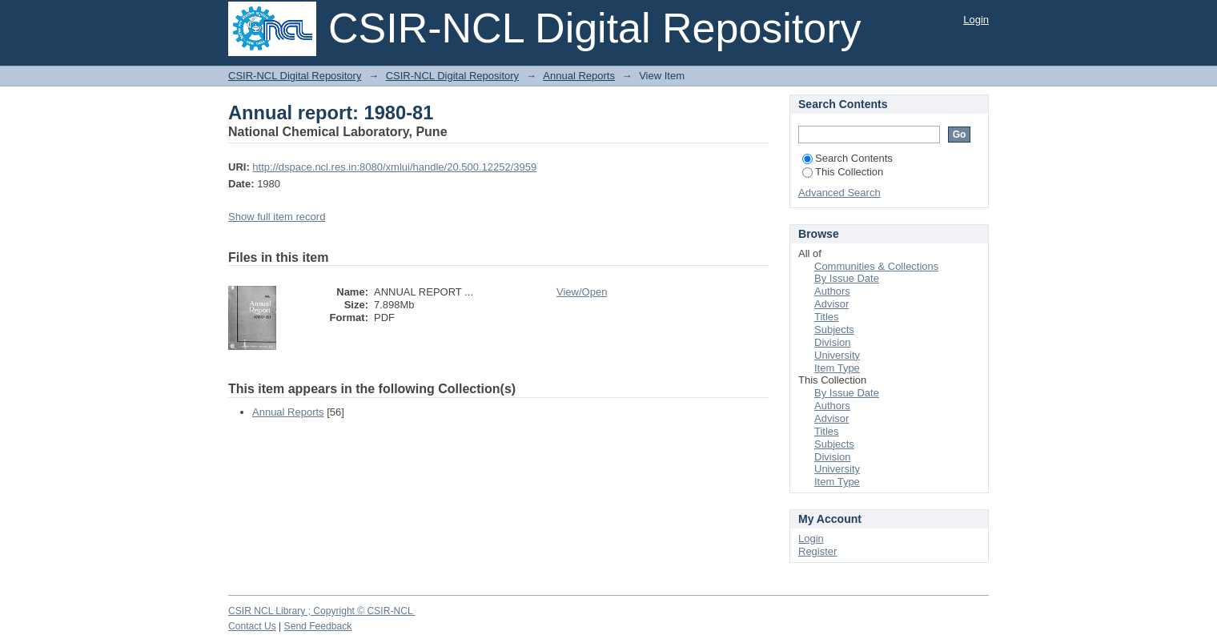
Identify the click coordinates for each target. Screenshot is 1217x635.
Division (832, 342)
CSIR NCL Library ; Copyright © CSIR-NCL (322, 611)
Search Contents (847, 158)
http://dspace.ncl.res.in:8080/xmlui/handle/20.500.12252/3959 (394, 167)
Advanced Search (839, 193)
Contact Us (252, 626)
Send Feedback (318, 626)
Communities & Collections (876, 266)
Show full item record (276, 217)
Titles (826, 317)
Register (817, 551)
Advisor (831, 304)
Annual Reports (579, 76)
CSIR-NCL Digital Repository (294, 76)
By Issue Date (846, 278)
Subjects (834, 330)
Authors (832, 291)
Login (976, 20)
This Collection (842, 172)
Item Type (837, 368)
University (837, 355)
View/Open (581, 292)
